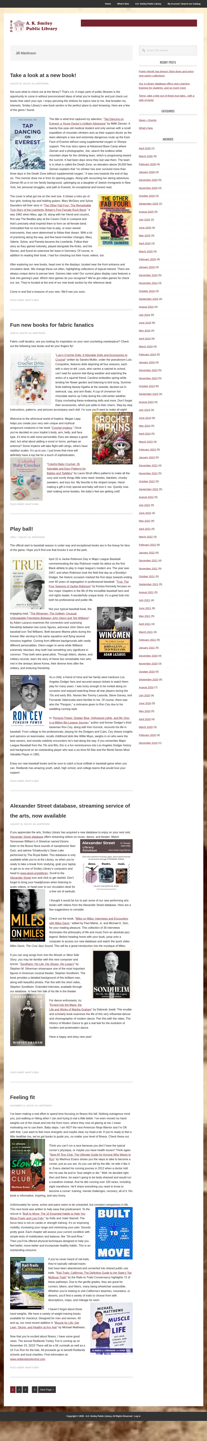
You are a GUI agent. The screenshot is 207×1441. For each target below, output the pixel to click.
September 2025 (148, 203)
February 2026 (147, 164)
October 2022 (147, 481)
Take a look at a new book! (63, 74)
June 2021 (145, 608)
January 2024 (147, 362)
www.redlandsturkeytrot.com (27, 1379)
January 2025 (147, 267)
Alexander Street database (26, 857)
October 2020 (147, 671)
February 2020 (147, 735)
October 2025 (147, 195)
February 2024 (147, 354)
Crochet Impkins (62, 437)
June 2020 (145, 703)
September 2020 (148, 679)
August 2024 (146, 306)
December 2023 (148, 370)
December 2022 (148, 465)
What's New (31, 300)
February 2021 (147, 639)
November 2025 (148, 187)
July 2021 (144, 600)
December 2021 (148, 560)
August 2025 (146, 211)
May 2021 (144, 616)
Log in (137, 1436)
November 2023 (148, 378)
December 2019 (148, 742)
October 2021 (147, 576)
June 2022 (145, 512)
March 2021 (146, 631)
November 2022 (148, 473)
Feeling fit (30, 1116)
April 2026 (145, 148)
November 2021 (148, 568)
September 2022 (148, 489)
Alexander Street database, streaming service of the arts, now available (68, 824)
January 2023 (147, 457)
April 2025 (145, 243)
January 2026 (147, 172)
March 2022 (146, 536)
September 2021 (148, 584)
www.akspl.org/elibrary (34, 893)
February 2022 (147, 544)
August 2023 (146, 401)
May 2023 (144, 425)
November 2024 (148, 282)
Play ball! (28, 538)
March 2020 (146, 726)
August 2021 (146, 592)
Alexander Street (20, 898)
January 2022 (147, 552)
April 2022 (145, 528)
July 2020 (144, 695)
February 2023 (147, 449)
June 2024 (145, 322)
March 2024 (146, 346)
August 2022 (146, 497)
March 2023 (146, 441)
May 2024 (144, 330)
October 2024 (147, 291)
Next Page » (47, 1410)
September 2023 (148, 393)
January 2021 (147, 647)
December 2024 (148, 275)
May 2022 (144, 520)
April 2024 (145, 338)
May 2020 (144, 711)
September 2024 (148, 298)
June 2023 (145, 417)
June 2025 (145, 227)
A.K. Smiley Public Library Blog (33, 27)
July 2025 (144, 219)
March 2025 (146, 251)
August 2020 (146, 687)
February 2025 (147, 259)
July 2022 (144, 505)
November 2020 (148, 663)
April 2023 (145, 433)
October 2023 (147, 386)
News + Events (147, 120)
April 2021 (145, 623)
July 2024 (144, 314)
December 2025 (148, 179)
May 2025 (144, 235)
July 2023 (144, 409)
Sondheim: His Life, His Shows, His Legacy (47, 984)
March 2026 (146, 156)
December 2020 (148, 655)
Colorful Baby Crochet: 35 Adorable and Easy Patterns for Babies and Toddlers (66, 479)
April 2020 (145, 719)
